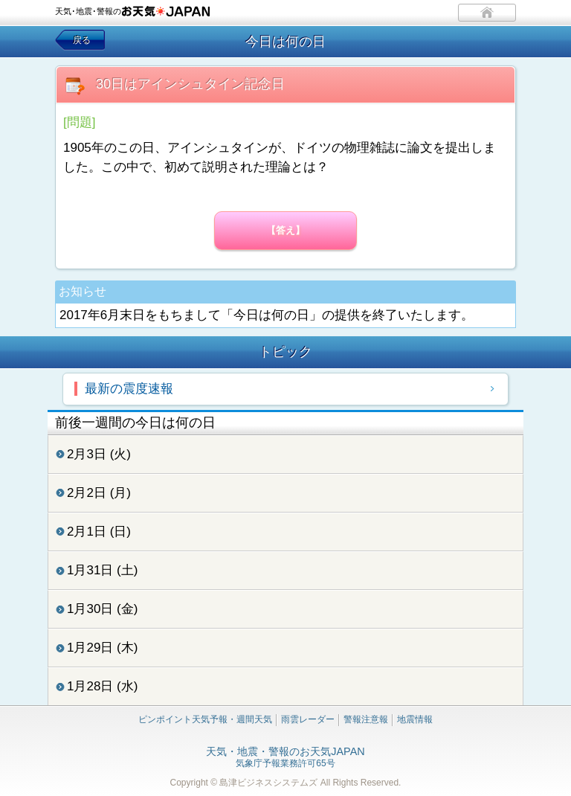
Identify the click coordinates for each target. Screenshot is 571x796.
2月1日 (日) (99, 531)
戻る (82, 40)
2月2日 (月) (99, 493)
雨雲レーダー (308, 719)
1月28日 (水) (102, 686)
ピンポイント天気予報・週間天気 (205, 719)
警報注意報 (365, 719)
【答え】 (285, 230)
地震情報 (415, 719)
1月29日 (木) (102, 648)
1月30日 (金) (102, 609)
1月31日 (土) (102, 570)
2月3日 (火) (99, 454)
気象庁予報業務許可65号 (285, 758)
